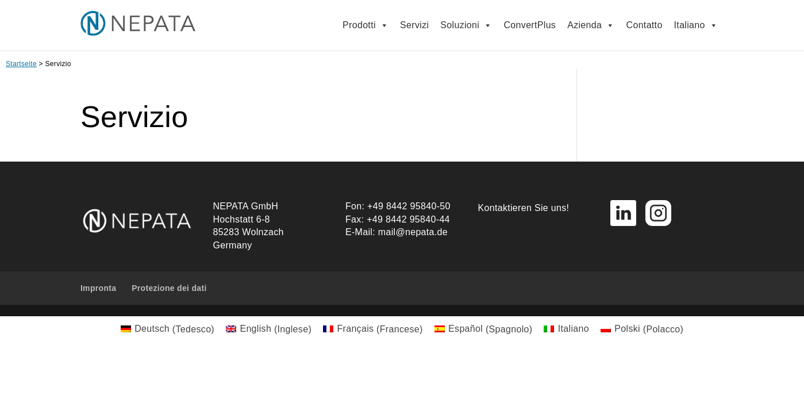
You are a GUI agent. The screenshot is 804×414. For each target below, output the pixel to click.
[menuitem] (167, 329)
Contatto (644, 25)
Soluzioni (466, 25)
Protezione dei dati (169, 288)
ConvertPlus (530, 25)
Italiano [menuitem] (573, 329)
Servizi (414, 25)
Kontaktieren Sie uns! (524, 208)
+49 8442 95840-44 (408, 219)
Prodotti (365, 25)
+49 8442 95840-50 (409, 206)
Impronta (98, 288)
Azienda (590, 25)
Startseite (21, 64)
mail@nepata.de (413, 232)
